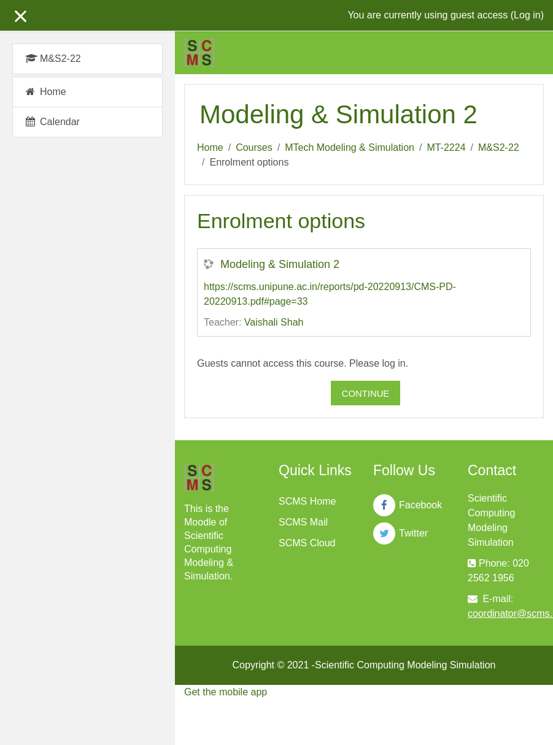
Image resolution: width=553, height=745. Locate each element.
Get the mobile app (225, 692)
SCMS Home (307, 501)
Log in (527, 15)
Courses (254, 147)
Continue (366, 394)
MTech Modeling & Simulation (349, 147)
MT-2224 (446, 147)
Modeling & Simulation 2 (279, 264)
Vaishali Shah (274, 322)
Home (210, 147)
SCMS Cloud (307, 543)
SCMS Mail (303, 522)
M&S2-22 (498, 147)
